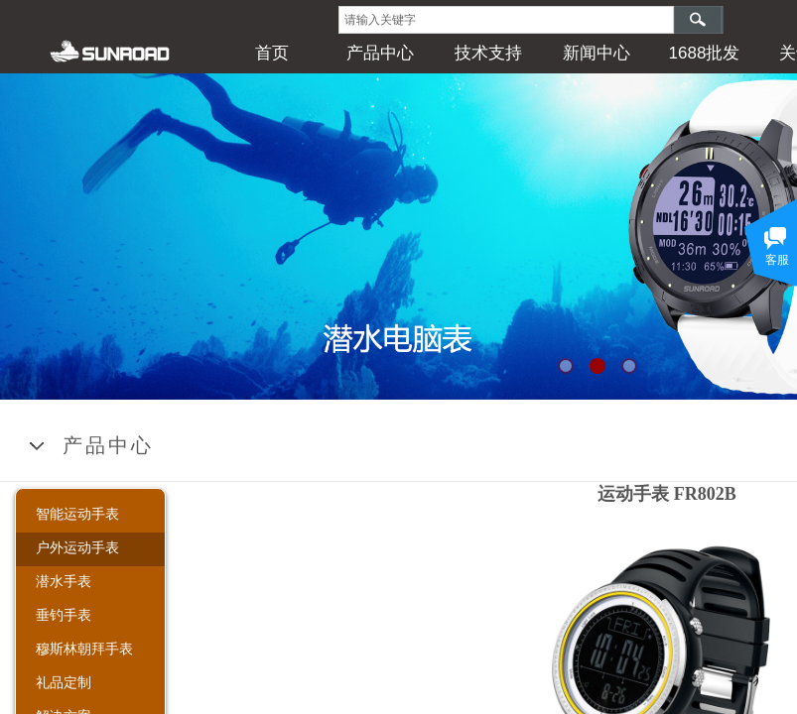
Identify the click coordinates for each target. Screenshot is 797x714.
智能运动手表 (77, 514)
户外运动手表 (77, 547)
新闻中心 (596, 53)
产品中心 (380, 53)
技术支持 (488, 53)
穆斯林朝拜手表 (84, 648)
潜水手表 (63, 581)
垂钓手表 (63, 615)
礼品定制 (63, 682)
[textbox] (506, 20)
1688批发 (704, 53)
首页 (272, 53)
